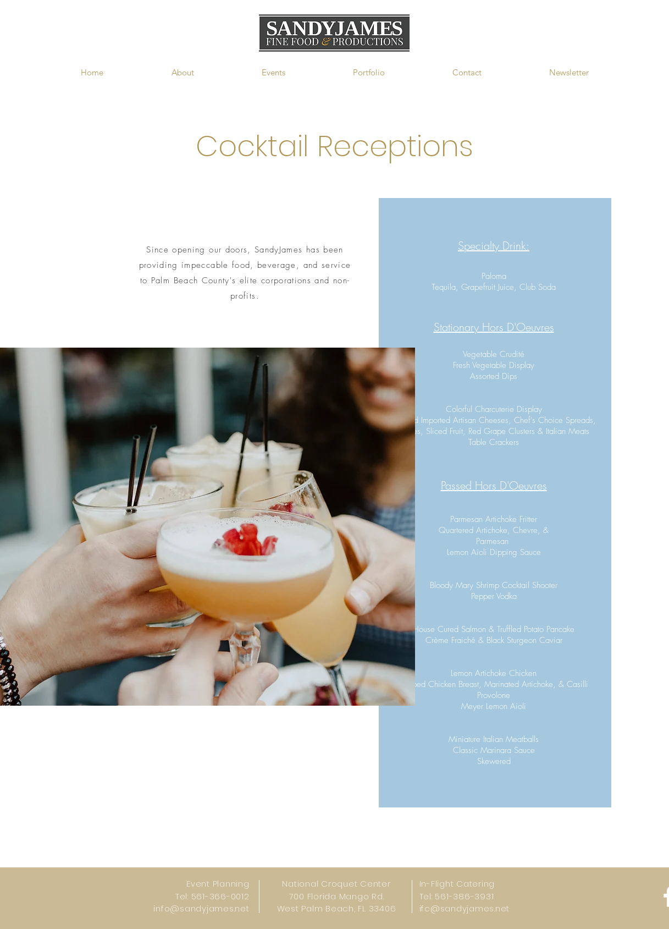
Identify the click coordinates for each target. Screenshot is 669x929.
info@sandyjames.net (201, 908)
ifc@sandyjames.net (464, 908)
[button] (182, 72)
